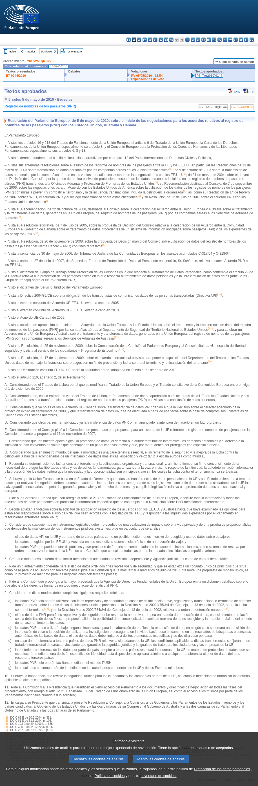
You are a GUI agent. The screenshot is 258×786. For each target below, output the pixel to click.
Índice (12, 51)
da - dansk (145, 40)
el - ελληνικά (161, 40)
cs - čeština (139, 40)
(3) (6, 723)
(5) (6, 730)
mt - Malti (209, 40)
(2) (6, 720)
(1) (6, 717)
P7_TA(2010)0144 (209, 75)
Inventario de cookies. (159, 780)
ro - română (230, 40)
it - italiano (187, 40)
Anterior (30, 51)
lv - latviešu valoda (193, 40)
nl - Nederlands (214, 40)
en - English (166, 40)
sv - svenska (252, 40)
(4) (6, 726)
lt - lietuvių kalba (198, 40)
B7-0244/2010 (16, 75)
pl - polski (219, 40)
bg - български (128, 40)
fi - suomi (246, 40)
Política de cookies (110, 780)
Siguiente (46, 51)
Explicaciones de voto (147, 79)
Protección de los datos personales (222, 773)
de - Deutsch (150, 40)
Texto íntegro (74, 51)
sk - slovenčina (235, 40)
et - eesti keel (155, 40)
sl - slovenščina (241, 40)
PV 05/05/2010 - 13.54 (147, 75)
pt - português (225, 40)
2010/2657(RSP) (39, 61)
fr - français (171, 40)
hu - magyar (203, 40)
